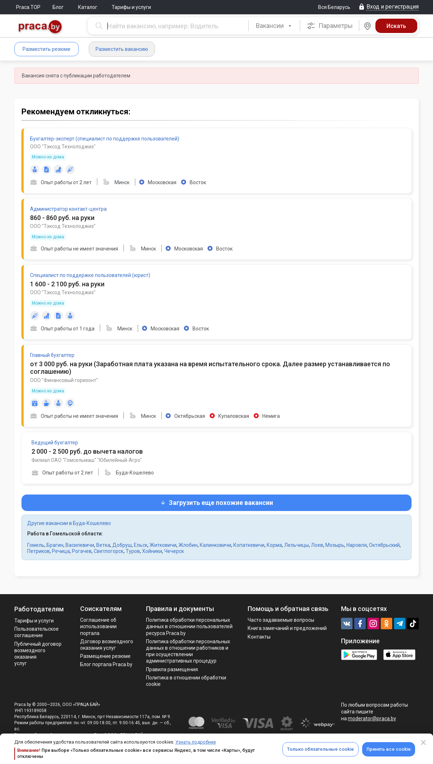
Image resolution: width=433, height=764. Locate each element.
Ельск (140, 545)
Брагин (55, 545)
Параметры (330, 26)
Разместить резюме (46, 49)
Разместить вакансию (122, 49)
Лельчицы (296, 545)
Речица (61, 551)
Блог (58, 7)
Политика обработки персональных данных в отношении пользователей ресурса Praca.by (189, 626)
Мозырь (334, 545)
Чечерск (174, 551)
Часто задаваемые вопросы (281, 620)
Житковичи (163, 545)
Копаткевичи (248, 545)
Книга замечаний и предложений (287, 628)
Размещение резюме (105, 656)
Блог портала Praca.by (106, 664)
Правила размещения (172, 669)
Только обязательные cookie (320, 749)
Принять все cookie (388, 749)
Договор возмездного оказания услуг (106, 645)
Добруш (122, 545)
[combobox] (274, 25)
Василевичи (79, 545)
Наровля (356, 545)
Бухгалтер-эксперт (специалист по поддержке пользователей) (104, 139)
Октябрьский (384, 545)
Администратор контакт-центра (68, 209)
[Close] (423, 742)
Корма (274, 545)
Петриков (38, 551)
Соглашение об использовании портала (98, 626)
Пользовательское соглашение (36, 632)
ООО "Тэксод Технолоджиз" (63, 146)
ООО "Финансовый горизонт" (64, 380)
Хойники (152, 551)
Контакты (259, 637)
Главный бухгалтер (52, 355)
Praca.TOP (28, 7)
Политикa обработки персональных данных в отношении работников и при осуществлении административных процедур (188, 651)
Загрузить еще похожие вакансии (216, 502)
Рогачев (82, 551)
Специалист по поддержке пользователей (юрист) (90, 275)
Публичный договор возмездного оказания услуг (38, 654)
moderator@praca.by (372, 718)
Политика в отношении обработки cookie (186, 681)
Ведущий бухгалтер (54, 442)
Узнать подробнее (195, 742)
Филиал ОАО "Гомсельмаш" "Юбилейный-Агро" (86, 460)
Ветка (103, 545)
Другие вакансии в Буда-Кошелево (69, 523)
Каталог (87, 7)
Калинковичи (215, 545)
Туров (133, 551)
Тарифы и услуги (131, 7)
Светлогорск (108, 551)
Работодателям (39, 609)
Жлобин (188, 545)
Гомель (35, 545)
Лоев (317, 545)
